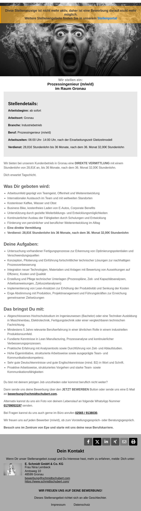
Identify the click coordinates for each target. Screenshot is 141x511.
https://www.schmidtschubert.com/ (47, 481)
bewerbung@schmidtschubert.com (32, 393)
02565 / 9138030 (86, 412)
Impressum (58, 504)
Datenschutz (82, 504)
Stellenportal (107, 18)
